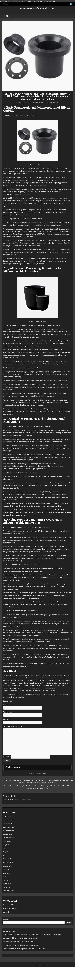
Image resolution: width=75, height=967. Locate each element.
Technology (7, 912)
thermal (44, 773)
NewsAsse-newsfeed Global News (37, 8)
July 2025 (6, 845)
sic (35, 773)
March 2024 (7, 884)
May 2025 (6, 852)
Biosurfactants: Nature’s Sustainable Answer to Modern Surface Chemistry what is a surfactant (35, 934)
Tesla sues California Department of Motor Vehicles (20, 938)
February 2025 (8, 862)
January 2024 (7, 887)
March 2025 (7, 859)
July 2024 (6, 869)
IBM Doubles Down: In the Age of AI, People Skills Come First (24, 949)
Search (5, 919)
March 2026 (7, 816)
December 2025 (8, 827)
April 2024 (6, 880)
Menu (6, 4)
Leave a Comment (38, 102)
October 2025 (7, 834)
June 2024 (6, 873)
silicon (39, 773)
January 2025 (7, 866)
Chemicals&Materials (53, 102)
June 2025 (6, 848)
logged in (15, 799)
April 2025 (6, 855)
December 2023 (8, 891)
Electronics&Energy (10, 908)
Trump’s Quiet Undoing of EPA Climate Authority (19, 942)
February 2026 (8, 820)
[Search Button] (71, 4)
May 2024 (6, 877)
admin (19, 102)
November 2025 (8, 831)
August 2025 (7, 841)
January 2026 (7, 823)
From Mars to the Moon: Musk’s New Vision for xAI (20, 945)
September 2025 (8, 838)
